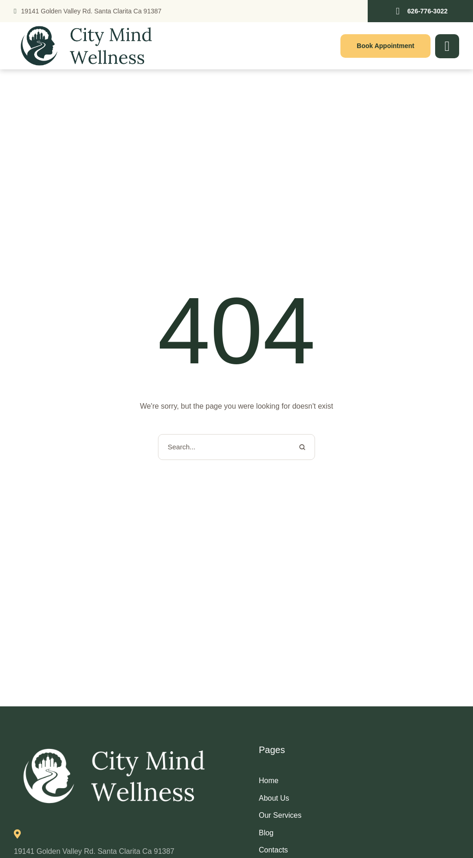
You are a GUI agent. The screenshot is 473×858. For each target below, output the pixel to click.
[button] (420, 11)
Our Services (280, 815)
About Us (274, 798)
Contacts (273, 850)
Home (269, 780)
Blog (266, 833)
